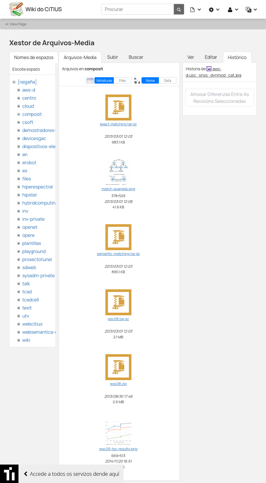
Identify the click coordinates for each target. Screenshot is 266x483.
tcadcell (30, 300)
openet (29, 227)
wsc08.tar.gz (118, 318)
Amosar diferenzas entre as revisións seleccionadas (219, 97)
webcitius (32, 324)
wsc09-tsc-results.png (118, 448)
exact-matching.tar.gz (118, 124)
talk (26, 283)
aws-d (28, 90)
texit (27, 308)
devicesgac (34, 138)
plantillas (31, 243)
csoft (27, 122)
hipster (29, 195)
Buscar (136, 57)
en (24, 154)
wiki (26, 340)
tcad (27, 291)
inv (25, 211)
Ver (190, 57)
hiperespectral (37, 187)
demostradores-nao (43, 130)
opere (28, 235)
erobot (29, 162)
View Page (18, 24)
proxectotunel (37, 259)
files (26, 179)
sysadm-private (38, 275)
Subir (112, 57)
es (24, 170)
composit (32, 114)
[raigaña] (27, 82)
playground (34, 251)
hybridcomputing (40, 203)
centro (29, 98)
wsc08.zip (118, 383)
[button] (196, 9)
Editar (211, 57)
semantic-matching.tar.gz (118, 253)
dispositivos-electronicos (48, 146)
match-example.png (118, 188)
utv (25, 316)
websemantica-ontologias (49, 332)
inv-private (33, 219)
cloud (28, 106)
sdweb (29, 267)
